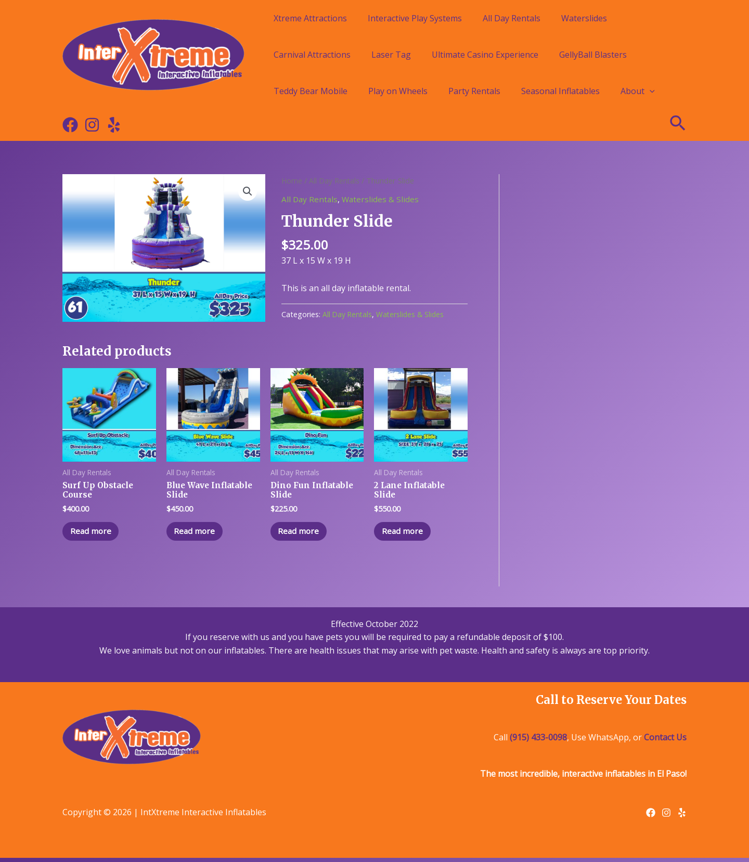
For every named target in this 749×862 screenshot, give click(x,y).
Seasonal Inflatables (560, 91)
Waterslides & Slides (382, 199)
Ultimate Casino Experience (485, 54)
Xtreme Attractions (310, 18)
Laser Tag (391, 54)
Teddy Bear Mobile (310, 91)
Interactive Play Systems (415, 18)
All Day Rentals (511, 18)
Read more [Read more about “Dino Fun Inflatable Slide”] (302, 534)
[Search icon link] (678, 125)
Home (292, 180)
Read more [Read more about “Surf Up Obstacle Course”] (94, 534)
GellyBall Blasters (593, 54)
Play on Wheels (398, 91)
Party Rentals (474, 91)
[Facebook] (70, 125)
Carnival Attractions (312, 54)
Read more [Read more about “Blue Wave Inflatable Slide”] (198, 534)
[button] (247, 191)
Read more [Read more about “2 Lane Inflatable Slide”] (405, 534)
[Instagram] (92, 125)
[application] (649, 91)
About (638, 91)
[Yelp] (114, 125)
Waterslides (584, 18)
